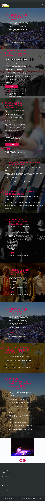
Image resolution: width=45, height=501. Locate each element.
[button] (10, 447)
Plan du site (4, 481)
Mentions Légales (5, 490)
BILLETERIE (11, 86)
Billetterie (12, 144)
